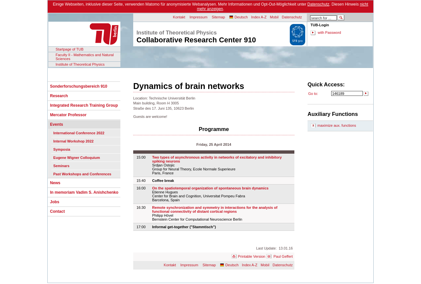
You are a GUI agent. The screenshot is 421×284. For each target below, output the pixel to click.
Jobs (54, 202)
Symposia (61, 149)
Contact (57, 211)
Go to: (313, 94)
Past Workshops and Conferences (82, 174)
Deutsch (241, 17)
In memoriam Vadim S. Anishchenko (84, 192)
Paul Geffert (283, 256)
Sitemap (218, 17)
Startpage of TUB (70, 49)
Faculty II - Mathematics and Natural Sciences (85, 57)
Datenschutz (319, 4)
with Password (329, 32)
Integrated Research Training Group (84, 105)
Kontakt (179, 17)
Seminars (61, 166)
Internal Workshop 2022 (73, 141)
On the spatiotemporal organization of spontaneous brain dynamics (210, 188)
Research (59, 96)
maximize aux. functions (336, 125)
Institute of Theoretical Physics (80, 64)
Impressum (198, 17)
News (55, 183)
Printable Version (251, 256)
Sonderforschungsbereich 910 (78, 86)
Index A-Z (258, 17)
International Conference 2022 (78, 133)
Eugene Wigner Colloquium (76, 158)
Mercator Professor (68, 115)
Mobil (274, 17)
